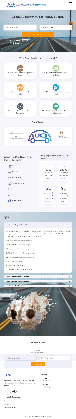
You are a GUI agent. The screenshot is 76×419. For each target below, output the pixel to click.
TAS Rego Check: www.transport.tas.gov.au (19, 269)
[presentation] (5, 136)
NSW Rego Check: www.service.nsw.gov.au (19, 240)
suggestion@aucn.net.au (50, 387)
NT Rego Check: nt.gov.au (14, 261)
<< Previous (32, 352)
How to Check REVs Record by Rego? (38, 281)
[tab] (38, 342)
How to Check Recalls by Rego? (38, 286)
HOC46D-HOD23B (38, 342)
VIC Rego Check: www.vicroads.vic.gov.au (19, 244)
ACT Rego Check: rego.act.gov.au (16, 265)
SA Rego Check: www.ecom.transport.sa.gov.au (20, 257)
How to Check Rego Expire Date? (38, 225)
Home (39, 352)
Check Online (38, 34)
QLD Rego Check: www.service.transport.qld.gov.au (21, 253)
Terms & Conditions (10, 407)
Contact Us (7, 401)
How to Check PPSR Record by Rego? (38, 277)
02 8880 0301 (47, 380)
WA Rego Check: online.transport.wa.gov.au (19, 249)
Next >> (44, 352)
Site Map (6, 404)
